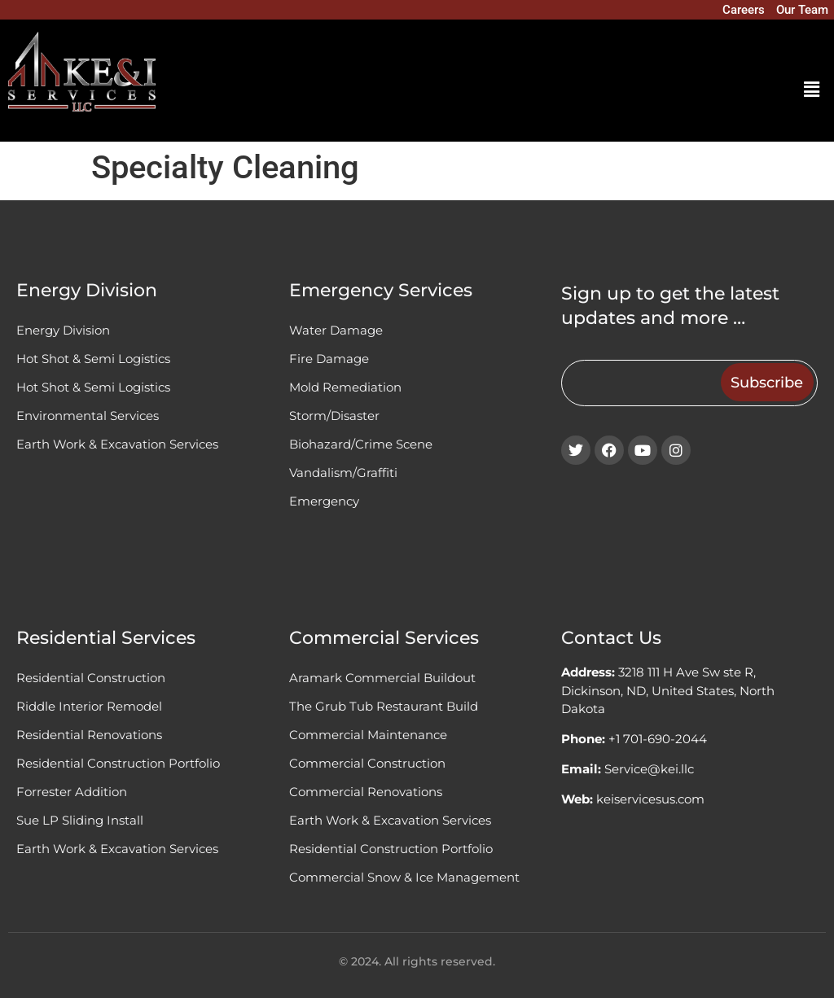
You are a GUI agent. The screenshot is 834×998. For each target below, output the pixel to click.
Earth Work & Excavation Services (117, 444)
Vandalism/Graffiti (343, 472)
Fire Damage (329, 358)
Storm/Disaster (334, 415)
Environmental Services (87, 415)
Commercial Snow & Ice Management (404, 877)
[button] (812, 89)
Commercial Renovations (365, 791)
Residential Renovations (89, 734)
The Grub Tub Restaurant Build (383, 706)
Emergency (324, 501)
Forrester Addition (71, 791)
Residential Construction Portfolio (118, 763)
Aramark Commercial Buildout (382, 677)
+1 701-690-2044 (657, 738)
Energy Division (63, 330)
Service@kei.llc (649, 769)
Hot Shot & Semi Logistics (93, 358)
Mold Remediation (345, 387)
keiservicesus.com (650, 799)
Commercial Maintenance (368, 734)
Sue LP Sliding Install (79, 820)
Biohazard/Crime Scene (360, 444)
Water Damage (336, 330)
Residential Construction (90, 677)
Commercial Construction (367, 763)
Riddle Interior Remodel (89, 706)
